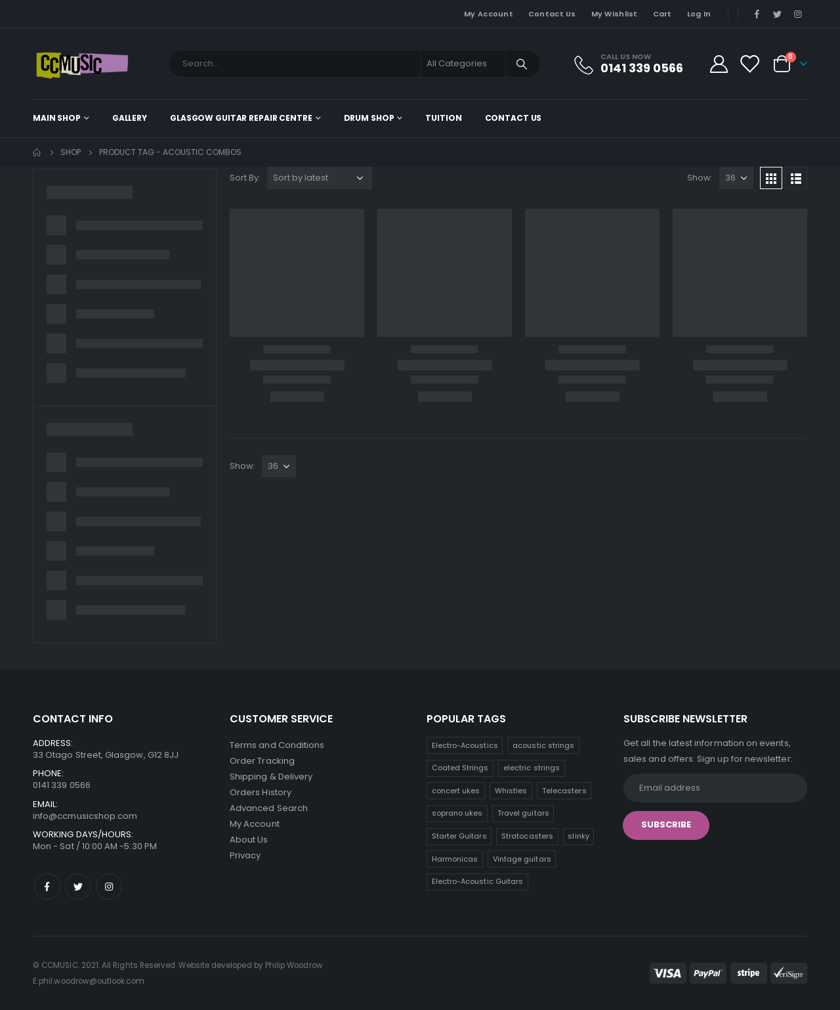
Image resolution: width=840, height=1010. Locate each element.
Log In (699, 14)
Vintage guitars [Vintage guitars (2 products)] (522, 859)
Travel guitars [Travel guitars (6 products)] (523, 813)
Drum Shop (369, 117)
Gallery (129, 117)
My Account (488, 14)
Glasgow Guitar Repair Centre (241, 117)
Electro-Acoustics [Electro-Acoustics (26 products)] (465, 745)
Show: (700, 177)
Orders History (260, 792)
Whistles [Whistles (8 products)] (511, 790)
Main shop (57, 117)
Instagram (109, 886)
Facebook (47, 886)
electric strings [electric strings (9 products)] (531, 767)
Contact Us (552, 14)
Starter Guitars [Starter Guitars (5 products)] (459, 836)
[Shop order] (319, 178)
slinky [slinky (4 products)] (578, 836)
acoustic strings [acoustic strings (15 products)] (543, 745)
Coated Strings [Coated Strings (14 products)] (460, 767)
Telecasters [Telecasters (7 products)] (564, 790)
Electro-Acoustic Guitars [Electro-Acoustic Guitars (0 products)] (478, 881)
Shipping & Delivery (271, 776)
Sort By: (245, 177)
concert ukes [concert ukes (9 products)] (456, 790)
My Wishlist (614, 14)
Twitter (78, 886)
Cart (662, 14)
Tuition (443, 117)
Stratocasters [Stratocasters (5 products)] (527, 836)
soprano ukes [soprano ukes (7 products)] (457, 813)
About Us (249, 839)
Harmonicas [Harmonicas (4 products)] (455, 859)
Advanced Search (269, 808)
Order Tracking (262, 761)
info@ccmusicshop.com (85, 816)
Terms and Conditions (277, 745)
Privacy (245, 855)
